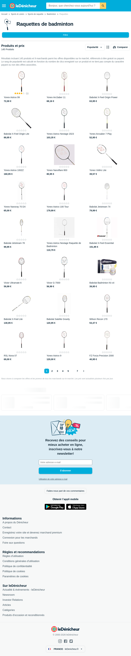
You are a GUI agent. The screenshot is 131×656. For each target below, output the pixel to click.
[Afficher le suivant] (83, 371)
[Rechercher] (103, 6)
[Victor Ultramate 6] (21, 272)
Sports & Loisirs (17, 14)
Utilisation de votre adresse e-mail (53, 479)
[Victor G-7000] (64, 272)
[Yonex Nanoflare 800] (64, 160)
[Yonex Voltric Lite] (107, 160)
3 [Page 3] (57, 371)
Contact (7, 527)
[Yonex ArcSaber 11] (64, 87)
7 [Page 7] (77, 371)
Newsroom (9, 594)
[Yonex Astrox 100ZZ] (21, 160)
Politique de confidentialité (17, 566)
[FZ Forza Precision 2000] (107, 345)
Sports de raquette (35, 14)
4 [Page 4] (62, 371)
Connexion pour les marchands (20, 537)
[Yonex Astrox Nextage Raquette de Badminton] (64, 234)
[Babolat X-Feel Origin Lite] (21, 123)
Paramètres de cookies (15, 576)
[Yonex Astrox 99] (21, 87)
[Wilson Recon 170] (107, 309)
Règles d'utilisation (13, 556)
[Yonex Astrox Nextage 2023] (64, 123)
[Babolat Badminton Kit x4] (107, 272)
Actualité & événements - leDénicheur (24, 589)
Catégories (9, 610)
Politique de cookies (14, 571)
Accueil (4, 14)
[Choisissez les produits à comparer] (120, 47)
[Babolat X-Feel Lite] (21, 309)
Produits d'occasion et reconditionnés (23, 615)
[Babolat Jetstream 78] (21, 234)
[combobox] (73, 6)
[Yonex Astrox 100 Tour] (64, 196)
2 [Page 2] (52, 371)
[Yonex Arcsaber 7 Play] (107, 123)
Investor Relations (13, 600)
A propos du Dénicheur (15, 522)
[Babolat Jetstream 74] (107, 196)
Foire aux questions (14, 542)
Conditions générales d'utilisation (21, 561)
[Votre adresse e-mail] (65, 462)
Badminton (51, 14)
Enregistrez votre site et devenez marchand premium (32, 532)
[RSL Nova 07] (21, 345)
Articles (7, 605)
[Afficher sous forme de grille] (108, 47)
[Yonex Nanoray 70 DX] (21, 196)
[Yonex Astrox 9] (64, 345)
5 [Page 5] (68, 371)
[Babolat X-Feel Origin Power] (107, 87)
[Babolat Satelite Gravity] (64, 309)
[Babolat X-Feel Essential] (107, 234)
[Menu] (3, 5)
